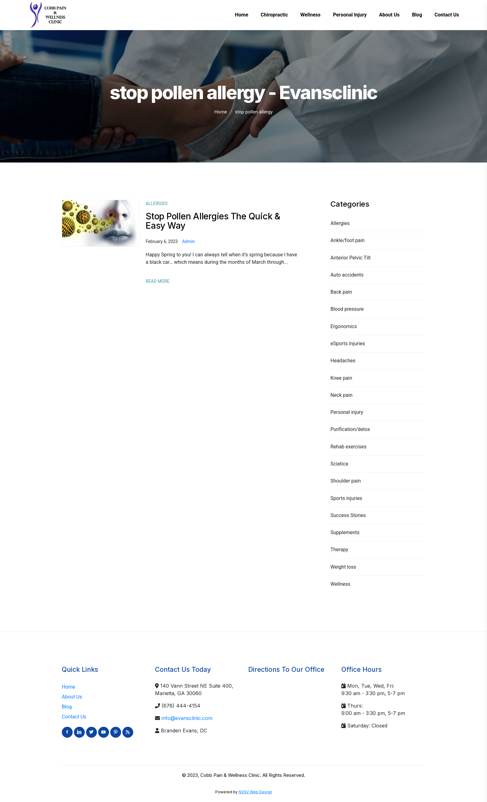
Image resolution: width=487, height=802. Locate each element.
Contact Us (74, 717)
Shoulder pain (345, 481)
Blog (67, 707)
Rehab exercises (348, 447)
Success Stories (348, 515)
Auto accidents (347, 275)
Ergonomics (343, 326)
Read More (158, 281)
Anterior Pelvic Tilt (350, 258)
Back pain (341, 292)
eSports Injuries (347, 343)
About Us (72, 697)
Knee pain (341, 378)
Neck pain (341, 395)
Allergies (340, 223)
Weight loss (343, 567)
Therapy (339, 549)
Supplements (345, 532)
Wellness (340, 584)
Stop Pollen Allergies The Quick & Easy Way (213, 221)
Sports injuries (346, 498)
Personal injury (346, 412)
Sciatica (339, 464)
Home (220, 112)
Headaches (342, 361)
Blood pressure (347, 309)
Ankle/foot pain (347, 240)
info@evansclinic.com (187, 718)
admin (188, 241)
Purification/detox (350, 429)
